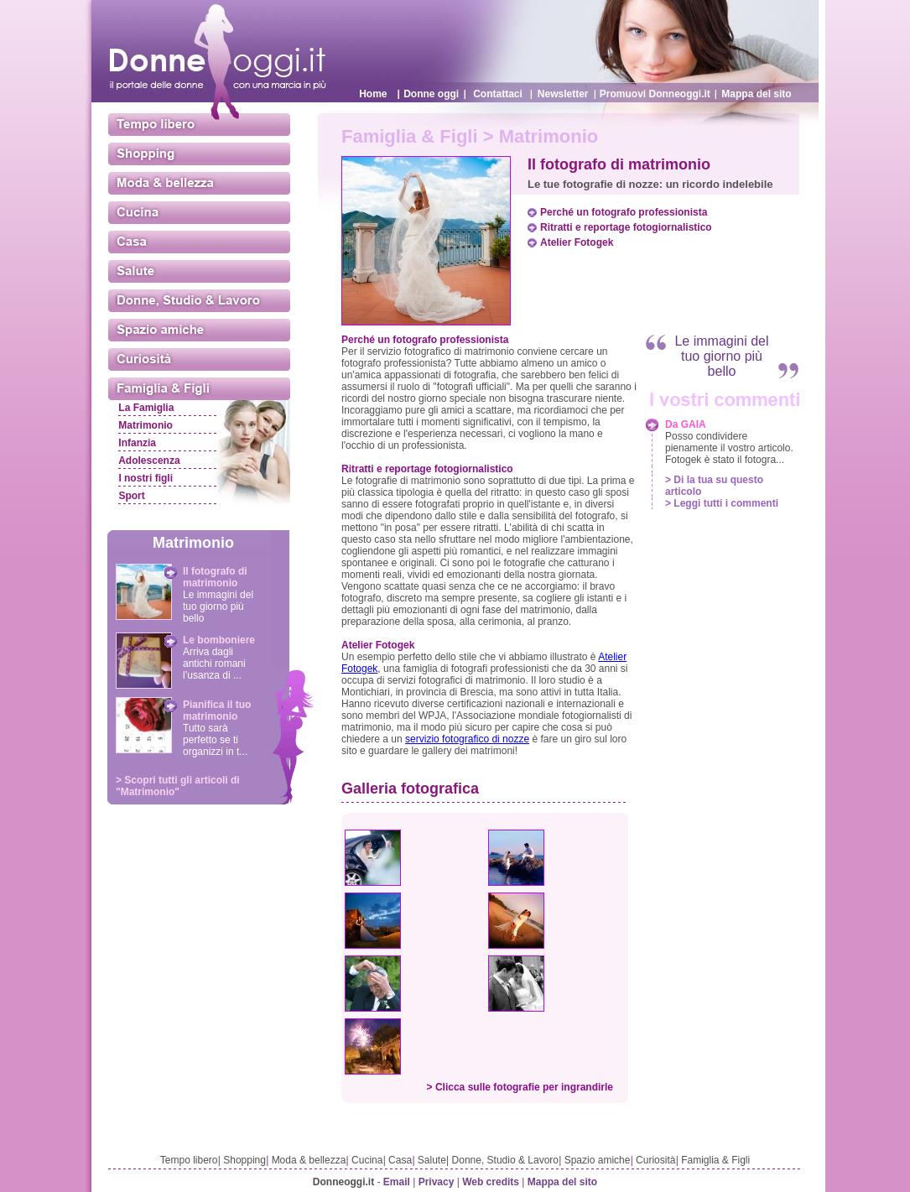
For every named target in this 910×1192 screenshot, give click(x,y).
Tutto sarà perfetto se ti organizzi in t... (215, 739)
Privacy (437, 1182)
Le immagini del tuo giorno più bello (218, 606)
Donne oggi (431, 94)
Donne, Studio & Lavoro (505, 1160)
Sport (131, 496)
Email (396, 1182)
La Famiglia (146, 408)
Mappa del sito (756, 94)
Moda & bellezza (309, 1160)
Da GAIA (685, 424)
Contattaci (498, 94)
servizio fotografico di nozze (467, 739)
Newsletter (563, 94)
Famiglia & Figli (715, 1160)
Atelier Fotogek (576, 242)
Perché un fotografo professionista (623, 212)
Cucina (366, 1160)
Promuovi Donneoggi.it (655, 94)
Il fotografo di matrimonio (215, 577)
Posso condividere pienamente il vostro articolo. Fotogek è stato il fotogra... (729, 448)
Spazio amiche (597, 1160)
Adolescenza (148, 460)
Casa (400, 1160)
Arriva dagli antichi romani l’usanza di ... (214, 663)
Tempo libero (189, 1160)
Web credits (490, 1182)
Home (373, 94)
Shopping (244, 1160)
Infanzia (137, 443)
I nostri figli (145, 478)
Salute (432, 1160)
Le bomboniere (219, 640)
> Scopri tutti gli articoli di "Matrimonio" (178, 786)
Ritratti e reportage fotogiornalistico (626, 227)
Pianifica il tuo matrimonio (217, 710)
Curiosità (655, 1160)
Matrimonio (145, 425)
